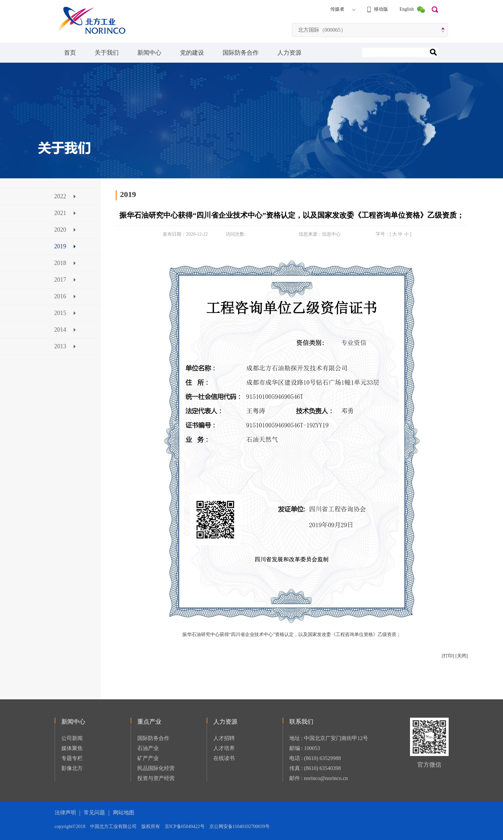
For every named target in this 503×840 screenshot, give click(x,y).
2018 (60, 263)
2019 (60, 246)
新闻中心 (149, 52)
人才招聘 (224, 738)
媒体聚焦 (72, 748)
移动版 (381, 9)
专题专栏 (72, 758)
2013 (60, 346)
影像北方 (72, 768)
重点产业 (149, 721)
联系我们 (301, 721)
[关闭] (461, 655)
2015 (60, 313)
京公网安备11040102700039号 (239, 826)
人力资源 (289, 52)
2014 (60, 329)
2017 (60, 279)
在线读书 (224, 758)
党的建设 (192, 52)
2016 (60, 296)
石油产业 (148, 748)
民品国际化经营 (156, 768)
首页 (70, 52)
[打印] (448, 655)
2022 (60, 196)
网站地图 (123, 812)
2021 (60, 213)
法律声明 (65, 812)
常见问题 (94, 812)
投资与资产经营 (156, 778)
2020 (60, 229)
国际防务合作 (241, 52)
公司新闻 (72, 738)
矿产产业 (148, 758)
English (407, 9)
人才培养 (224, 748)
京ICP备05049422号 (187, 826)
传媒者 (337, 9)
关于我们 (107, 52)
